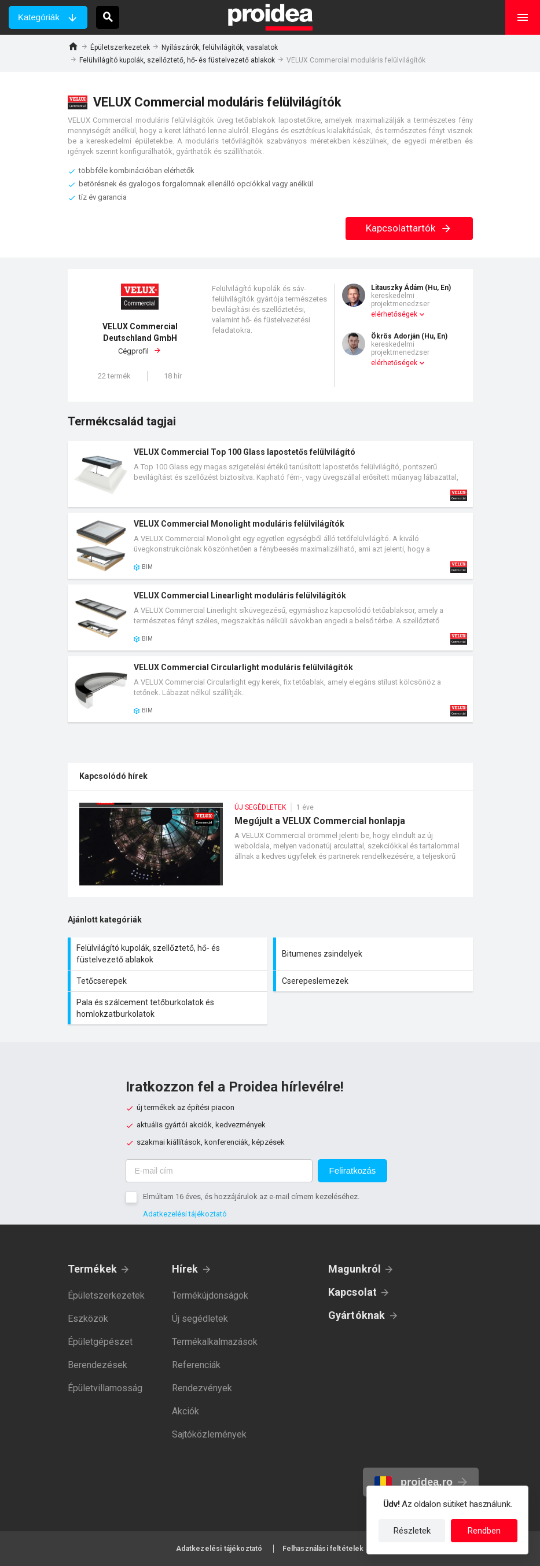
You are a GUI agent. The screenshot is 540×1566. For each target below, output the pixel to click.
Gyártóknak (356, 1315)
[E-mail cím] (219, 1170)
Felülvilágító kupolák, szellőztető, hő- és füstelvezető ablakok (177, 60)
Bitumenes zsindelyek (374, 954)
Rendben (484, 1530)
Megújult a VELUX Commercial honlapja (270, 850)
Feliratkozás (352, 1170)
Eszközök (88, 1318)
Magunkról (354, 1269)
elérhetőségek (394, 314)
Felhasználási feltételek (323, 1549)
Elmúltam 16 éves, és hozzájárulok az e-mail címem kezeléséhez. (251, 1196)
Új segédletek (200, 1318)
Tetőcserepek (169, 981)
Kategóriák (39, 17)
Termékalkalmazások (215, 1341)
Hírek (185, 1269)
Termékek (92, 1269)
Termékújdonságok (210, 1295)
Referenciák (196, 1364)
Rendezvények (202, 1388)
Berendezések (97, 1364)
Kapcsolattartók (409, 228)
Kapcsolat (352, 1292)
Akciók (185, 1411)
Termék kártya (270, 474)
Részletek (412, 1530)
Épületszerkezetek (120, 47)
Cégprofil (140, 338)
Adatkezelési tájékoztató (185, 1214)
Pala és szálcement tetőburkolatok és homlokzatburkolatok (169, 1008)
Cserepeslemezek (374, 981)
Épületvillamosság (105, 1388)
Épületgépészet (100, 1341)
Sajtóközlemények (209, 1434)
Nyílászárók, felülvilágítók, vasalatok (219, 47)
